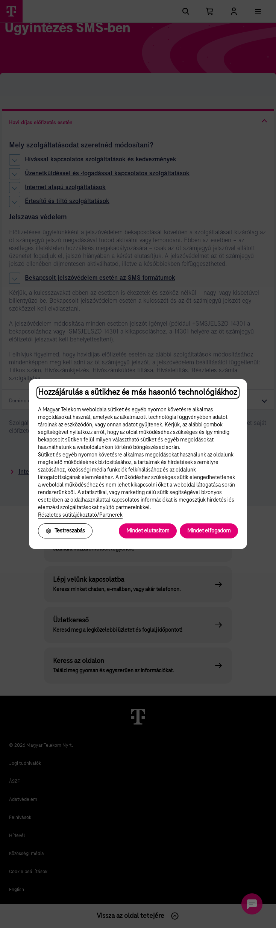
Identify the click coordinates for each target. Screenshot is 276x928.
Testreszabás (65, 531)
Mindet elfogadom (209, 531)
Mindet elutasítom (147, 531)
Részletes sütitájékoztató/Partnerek (80, 515)
